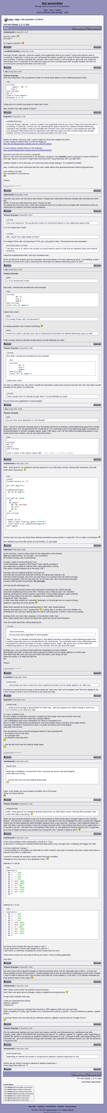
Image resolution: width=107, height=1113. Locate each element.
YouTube (70, 1110)
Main (17, 19)
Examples (61, 1106)
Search (51, 10)
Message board (71, 1106)
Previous (15, 24)
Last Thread (86, 1082)
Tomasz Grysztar (51, 1110)
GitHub (65, 1110)
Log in (66, 12)
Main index (32, 1106)
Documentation (51, 1106)
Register (58, 10)
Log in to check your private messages (50, 12)
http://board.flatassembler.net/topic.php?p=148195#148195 (28, 150)
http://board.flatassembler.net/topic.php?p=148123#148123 (28, 144)
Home (46, 10)
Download (41, 1106)
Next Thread (95, 1082)
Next (27, 24)
